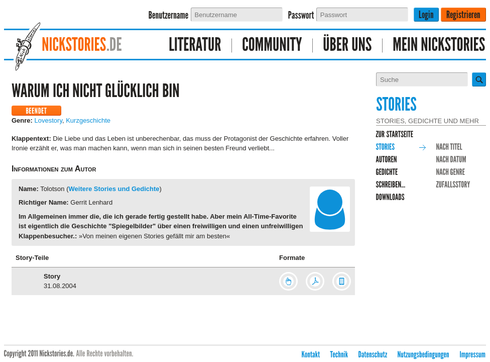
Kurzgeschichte (88, 120)
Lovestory (48, 120)
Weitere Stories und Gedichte (114, 189)
